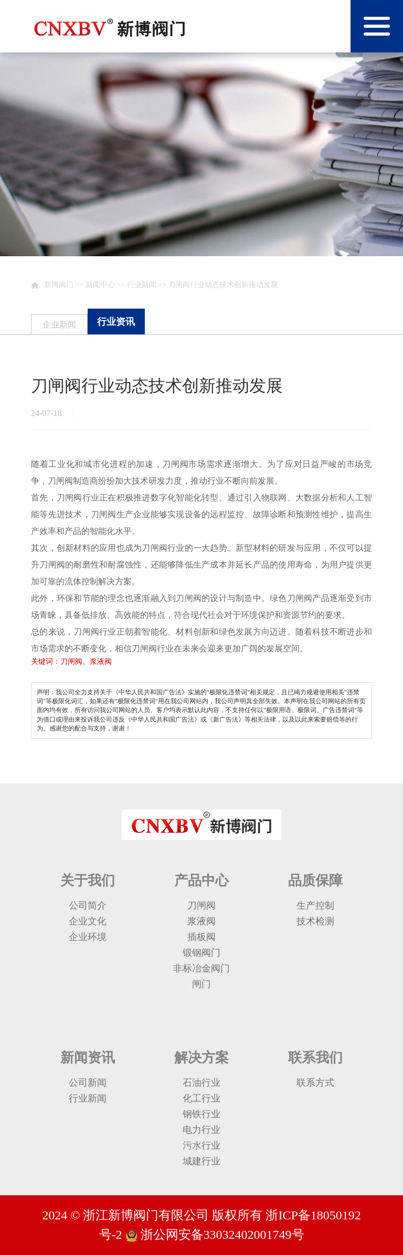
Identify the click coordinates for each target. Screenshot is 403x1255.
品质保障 (315, 880)
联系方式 (315, 1082)
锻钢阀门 (201, 952)
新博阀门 (58, 285)
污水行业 (201, 1145)
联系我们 (315, 1057)
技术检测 (315, 921)
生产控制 (315, 905)
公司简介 (88, 905)
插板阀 (201, 937)
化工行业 (201, 1098)
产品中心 (201, 880)
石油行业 (201, 1082)
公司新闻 (88, 1082)
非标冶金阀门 (201, 968)
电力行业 (201, 1130)
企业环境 (88, 937)
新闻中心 (100, 285)
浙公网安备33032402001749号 (220, 1234)
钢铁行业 (201, 1114)
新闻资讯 (87, 1057)
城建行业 (201, 1161)
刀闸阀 (201, 905)
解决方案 (201, 1057)
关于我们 (87, 880)
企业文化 (88, 921)
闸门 (201, 984)
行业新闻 (141, 285)
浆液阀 (201, 921)
